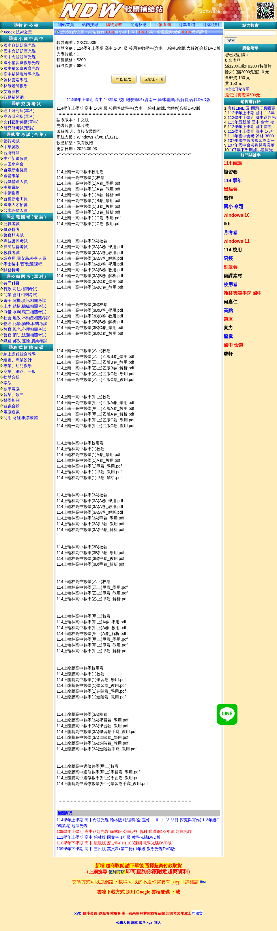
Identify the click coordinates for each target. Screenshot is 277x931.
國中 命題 (233, 345)
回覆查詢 (163, 24)
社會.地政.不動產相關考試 (26, 317)
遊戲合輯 (11, 406)
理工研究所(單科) (18, 110)
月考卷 (230, 232)
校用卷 (230, 284)
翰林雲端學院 (15, 80)
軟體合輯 (11, 377)
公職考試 (11, 223)
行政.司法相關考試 (20, 289)
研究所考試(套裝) (18, 128)
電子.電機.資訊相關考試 (24, 300)
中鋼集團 (11, 193)
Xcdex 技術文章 (17, 32)
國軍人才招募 (15, 204)
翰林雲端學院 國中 (243, 293)
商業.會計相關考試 (20, 294)
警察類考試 (13, 235)
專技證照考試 (15, 241)
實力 (228, 327)
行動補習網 (13, 97)
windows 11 (237, 241)
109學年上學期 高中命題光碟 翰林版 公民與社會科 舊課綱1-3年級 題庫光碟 (124, 831)
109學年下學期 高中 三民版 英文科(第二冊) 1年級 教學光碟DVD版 (116, 848)
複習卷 (230, 171)
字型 (7, 383)
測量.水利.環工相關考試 (24, 312)
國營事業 (11, 175)
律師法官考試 (15, 246)
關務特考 (11, 270)
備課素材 (233, 275)
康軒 (228, 353)
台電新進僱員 (15, 170)
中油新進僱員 (15, 158)
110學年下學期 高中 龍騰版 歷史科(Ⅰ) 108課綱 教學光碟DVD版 (114, 843)
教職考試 (11, 252)
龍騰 (228, 336)
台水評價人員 (15, 210)
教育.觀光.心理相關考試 (24, 329)
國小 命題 (233, 206)
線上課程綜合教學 (19, 354)
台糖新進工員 (15, 199)
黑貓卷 (230, 189)
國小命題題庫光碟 (19, 45)
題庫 (228, 319)
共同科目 (11, 283)
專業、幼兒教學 (17, 365)
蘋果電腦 (11, 388)
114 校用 (233, 249)
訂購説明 (211, 24)
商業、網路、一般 (19, 371)
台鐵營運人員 (15, 181)
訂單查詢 (187, 24)
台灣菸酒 (11, 152)
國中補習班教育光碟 (21, 68)
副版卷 (230, 267)
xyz (77, 913)
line (203, 882)
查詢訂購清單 (237, 89)
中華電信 (11, 187)
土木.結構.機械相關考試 (24, 306)
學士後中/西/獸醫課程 (22, 264)
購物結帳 (114, 24)
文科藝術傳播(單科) (20, 122)
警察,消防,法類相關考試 (24, 335)
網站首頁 (66, 24)
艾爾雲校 (11, 91)
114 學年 (233, 180)
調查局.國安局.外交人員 (24, 258)
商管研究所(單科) (18, 116)
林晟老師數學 (15, 85)
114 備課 (233, 163)
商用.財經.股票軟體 (20, 417)
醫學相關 (11, 400)
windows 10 (237, 215)
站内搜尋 (90, 24)
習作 (228, 197)
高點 (228, 310)
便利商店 (116, 872)
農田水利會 (13, 164)
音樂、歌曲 (13, 394)
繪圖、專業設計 (17, 360)
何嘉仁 (230, 301)
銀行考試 (11, 141)
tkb (227, 223)
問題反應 (138, 24)
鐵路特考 (11, 229)
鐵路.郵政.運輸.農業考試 (25, 341)
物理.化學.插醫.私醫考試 (25, 323)
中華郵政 (11, 147)
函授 (228, 258)
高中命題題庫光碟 (19, 57)
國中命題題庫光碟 (19, 51)
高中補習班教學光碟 (21, 74)
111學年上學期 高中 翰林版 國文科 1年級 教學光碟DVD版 (108, 837)
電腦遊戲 (11, 412)
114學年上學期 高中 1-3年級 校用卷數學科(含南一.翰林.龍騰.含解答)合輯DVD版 (138, 99)
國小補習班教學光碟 (21, 62)
